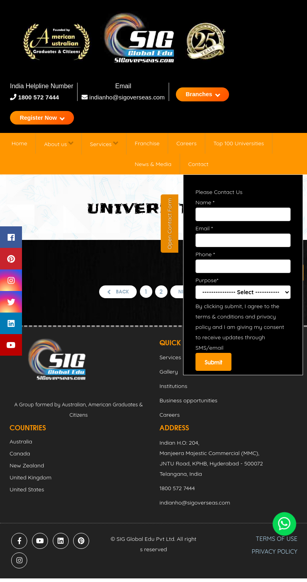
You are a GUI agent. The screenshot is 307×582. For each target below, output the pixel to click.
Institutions (173, 389)
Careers (186, 146)
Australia (21, 445)
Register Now (45, 119)
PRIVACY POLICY (274, 555)
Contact (198, 166)
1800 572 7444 (38, 97)
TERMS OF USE (276, 542)
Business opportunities (188, 404)
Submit (214, 364)
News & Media (153, 166)
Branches (209, 94)
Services (104, 146)
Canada (20, 457)
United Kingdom (31, 481)
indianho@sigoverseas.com (125, 97)
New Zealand (27, 469)
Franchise (147, 146)
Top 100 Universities (238, 146)
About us (58, 146)
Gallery (168, 375)
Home (19, 146)
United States (27, 493)
